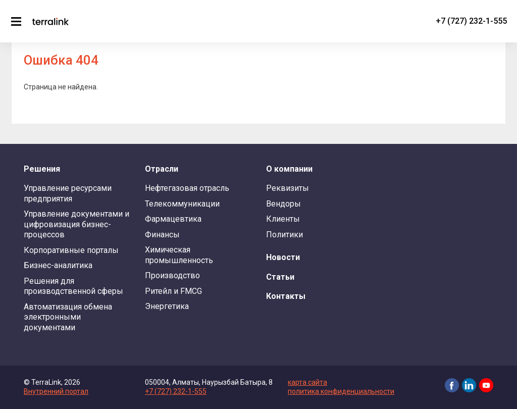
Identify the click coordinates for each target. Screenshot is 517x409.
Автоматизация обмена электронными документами (68, 317)
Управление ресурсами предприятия (68, 193)
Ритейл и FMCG (173, 291)
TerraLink (50, 21)
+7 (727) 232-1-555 (471, 21)
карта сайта (307, 382)
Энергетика (167, 306)
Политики (284, 234)
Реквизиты (287, 188)
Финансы (162, 234)
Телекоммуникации (182, 204)
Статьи (280, 277)
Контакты (285, 296)
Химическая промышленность (179, 255)
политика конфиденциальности (341, 391)
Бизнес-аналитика (58, 265)
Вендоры (283, 204)
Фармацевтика (173, 219)
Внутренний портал (56, 391)
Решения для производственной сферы (73, 286)
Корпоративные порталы (71, 250)
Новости (283, 257)
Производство (172, 275)
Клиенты (283, 219)
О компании (289, 169)
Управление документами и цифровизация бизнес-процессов (76, 224)
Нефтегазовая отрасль (187, 188)
